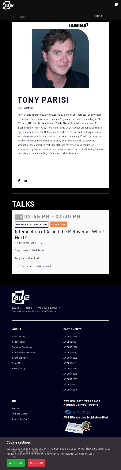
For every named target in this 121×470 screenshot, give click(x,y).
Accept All (16, 463)
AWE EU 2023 (69, 352)
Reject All (36, 463)
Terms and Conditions (22, 347)
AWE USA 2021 (70, 373)
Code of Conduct (19, 342)
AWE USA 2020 (70, 379)
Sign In (99, 15)
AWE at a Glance (19, 413)
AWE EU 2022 (69, 363)
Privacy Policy (18, 368)
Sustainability (18, 336)
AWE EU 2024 (69, 342)
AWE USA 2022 (70, 368)
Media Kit (16, 408)
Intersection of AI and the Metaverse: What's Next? (60, 234)
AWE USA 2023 (70, 357)
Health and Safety (20, 357)
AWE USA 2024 (70, 347)
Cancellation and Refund (23, 352)
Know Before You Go (21, 419)
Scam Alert (17, 363)
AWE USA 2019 (70, 389)
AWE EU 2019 (69, 384)
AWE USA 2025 (70, 336)
